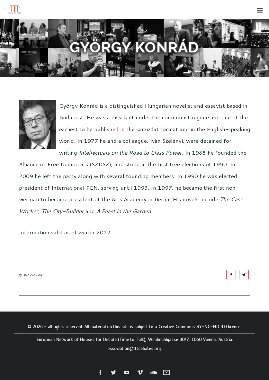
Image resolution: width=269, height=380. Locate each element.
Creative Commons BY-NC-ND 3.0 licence (199, 327)
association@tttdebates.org (134, 348)
